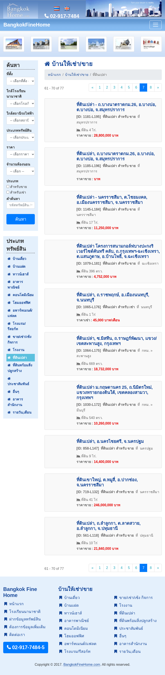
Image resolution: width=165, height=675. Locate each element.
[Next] (158, 87)
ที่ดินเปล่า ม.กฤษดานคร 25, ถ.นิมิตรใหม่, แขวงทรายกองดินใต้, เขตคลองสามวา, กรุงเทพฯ (114, 392)
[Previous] (92, 87)
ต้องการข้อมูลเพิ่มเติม (25, 627)
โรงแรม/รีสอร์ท (17, 326)
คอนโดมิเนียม (21, 295)
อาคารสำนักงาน (15, 402)
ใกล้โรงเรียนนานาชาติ (15, 93)
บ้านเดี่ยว (17, 259)
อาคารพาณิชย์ (15, 284)
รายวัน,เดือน (19, 412)
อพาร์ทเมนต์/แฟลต (20, 313)
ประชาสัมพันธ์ (18, 381)
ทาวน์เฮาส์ (18, 274)
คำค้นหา (13, 199)
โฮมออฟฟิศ (19, 303)
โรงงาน (16, 350)
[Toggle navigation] (156, 24)
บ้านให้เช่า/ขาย (68, 64)
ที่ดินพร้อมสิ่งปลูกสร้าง (20, 368)
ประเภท (12, 181)
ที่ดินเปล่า (17, 357)
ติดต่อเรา (14, 635)
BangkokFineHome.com (81, 664)
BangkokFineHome (26, 25)
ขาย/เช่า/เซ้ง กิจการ (19, 339)
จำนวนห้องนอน (18, 164)
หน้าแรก (54, 75)
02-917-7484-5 (25, 647)
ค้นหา (20, 219)
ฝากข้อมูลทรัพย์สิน (22, 619)
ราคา (10, 147)
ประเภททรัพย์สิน (18, 130)
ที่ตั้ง (9, 74)
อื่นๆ (13, 392)
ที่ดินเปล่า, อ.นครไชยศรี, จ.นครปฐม (110, 441)
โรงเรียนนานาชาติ (22, 611)
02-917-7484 (61, 16)
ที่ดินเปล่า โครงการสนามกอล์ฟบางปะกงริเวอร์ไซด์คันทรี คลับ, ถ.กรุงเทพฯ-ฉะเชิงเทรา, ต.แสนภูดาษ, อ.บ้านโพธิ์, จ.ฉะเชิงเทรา (118, 251)
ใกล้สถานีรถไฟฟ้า (20, 113)
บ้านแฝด (16, 266)
